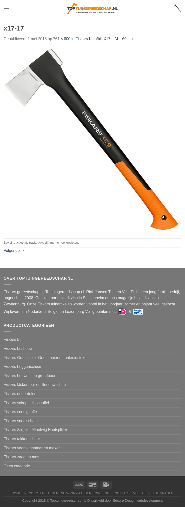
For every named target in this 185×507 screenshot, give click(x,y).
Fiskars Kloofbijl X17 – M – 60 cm (103, 39)
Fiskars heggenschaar (22, 367)
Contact (122, 493)
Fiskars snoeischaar (21, 421)
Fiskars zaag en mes (21, 457)
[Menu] (6, 8)
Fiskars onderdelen (20, 394)
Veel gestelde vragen (153, 493)
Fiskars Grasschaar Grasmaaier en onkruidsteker (46, 358)
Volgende (14, 250)
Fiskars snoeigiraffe (20, 412)
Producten (34, 493)
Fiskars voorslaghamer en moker (32, 448)
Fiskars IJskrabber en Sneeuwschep (35, 385)
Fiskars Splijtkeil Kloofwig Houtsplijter (35, 430)
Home (16, 493)
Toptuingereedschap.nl (67, 500)
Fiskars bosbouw (18, 348)
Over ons (103, 493)
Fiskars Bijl (13, 339)
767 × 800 (61, 39)
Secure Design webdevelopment (138, 500)
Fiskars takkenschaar (22, 439)
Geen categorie (17, 466)
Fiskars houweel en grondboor (29, 376)
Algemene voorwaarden (70, 493)
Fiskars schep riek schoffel (26, 403)
